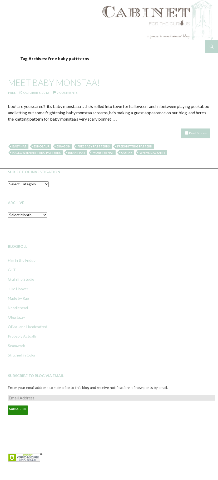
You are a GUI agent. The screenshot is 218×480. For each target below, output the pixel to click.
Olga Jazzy (16, 317)
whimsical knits (152, 152)
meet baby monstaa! (54, 82)
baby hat (19, 146)
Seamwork (16, 345)
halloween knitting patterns (36, 152)
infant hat (76, 152)
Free (12, 93)
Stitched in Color (22, 355)
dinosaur (41, 146)
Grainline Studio (21, 279)
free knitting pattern (134, 146)
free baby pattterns (94, 146)
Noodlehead (18, 307)
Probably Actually (22, 336)
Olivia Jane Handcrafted (27, 326)
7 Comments (67, 93)
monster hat (103, 152)
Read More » (198, 133)
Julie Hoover (18, 288)
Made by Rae (18, 298)
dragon (63, 146)
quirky (126, 152)
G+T (12, 270)
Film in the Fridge (22, 260)
